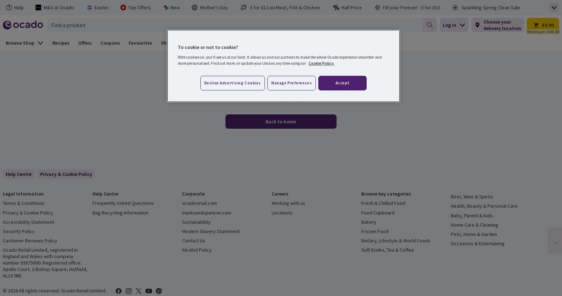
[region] (283, 66)
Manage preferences (291, 82)
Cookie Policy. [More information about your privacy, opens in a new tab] (321, 63)
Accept (342, 82)
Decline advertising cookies (232, 82)
